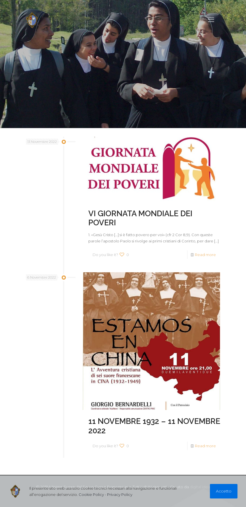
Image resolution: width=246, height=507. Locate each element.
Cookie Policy (91, 494)
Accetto (224, 491)
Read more (205, 254)
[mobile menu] (211, 20)
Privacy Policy (119, 494)
